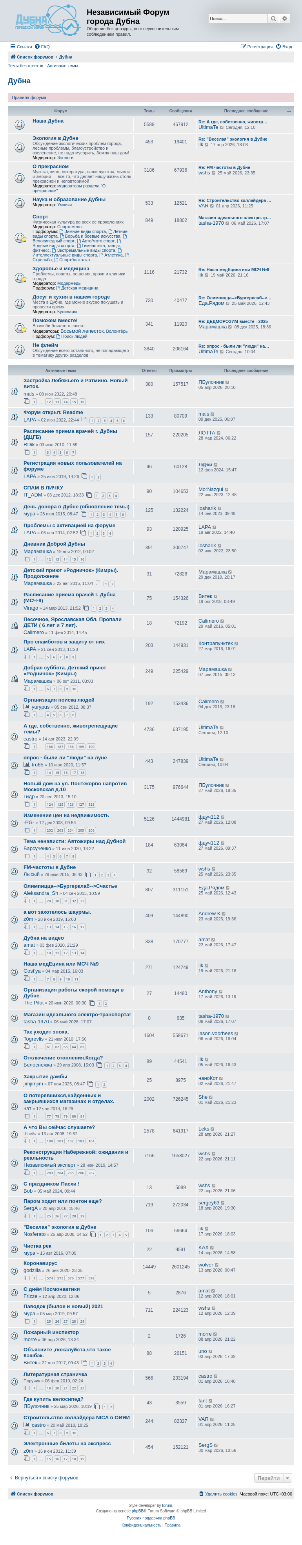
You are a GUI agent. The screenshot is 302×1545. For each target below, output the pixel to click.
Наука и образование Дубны (69, 199)
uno (202, 1351)
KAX (203, 1247)
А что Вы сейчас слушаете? (59, 1127)
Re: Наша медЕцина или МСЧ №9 (233, 269)
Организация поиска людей (59, 700)
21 (65, 1388)
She (202, 1097)
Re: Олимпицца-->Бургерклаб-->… (234, 297)
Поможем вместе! (55, 320)
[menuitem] (42, 46)
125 (60, 804)
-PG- (29, 822)
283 (50, 1172)
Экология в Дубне (55, 138)
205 (81, 830)
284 (60, 1172)
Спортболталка (72, 259)
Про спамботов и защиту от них (64, 642)
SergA (31, 1208)
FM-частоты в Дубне (50, 867)
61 (49, 1046)
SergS (205, 1445)
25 (49, 1216)
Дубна (19, 81)
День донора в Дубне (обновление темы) (76, 507)
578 (91, 1278)
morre (30, 1339)
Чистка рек (37, 1246)
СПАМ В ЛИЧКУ (43, 488)
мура (29, 514)
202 (50, 830)
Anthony (207, 991)
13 (57, 401)
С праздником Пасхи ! (52, 1184)
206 (91, 830)
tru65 (38, 765)
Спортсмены (69, 226)
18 (82, 772)
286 (81, 1172)
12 (49, 401)
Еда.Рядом (211, 303)
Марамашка (212, 327)
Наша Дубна (48, 121)
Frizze (30, 1296)
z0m (28, 919)
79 (65, 1116)
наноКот (208, 1078)
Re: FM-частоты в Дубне (224, 167)
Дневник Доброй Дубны (54, 544)
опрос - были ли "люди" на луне (65, 758)
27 (65, 1216)
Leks (203, 1129)
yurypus (41, 707)
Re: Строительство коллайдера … (234, 200)
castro (30, 739)
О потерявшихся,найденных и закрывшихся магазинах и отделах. (69, 1098)
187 (60, 746)
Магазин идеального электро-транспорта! (77, 1014)
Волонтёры (117, 331)
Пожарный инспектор (51, 1332)
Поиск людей (71, 336)
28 (74, 1216)
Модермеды (69, 283)
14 (65, 401)
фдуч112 (208, 817)
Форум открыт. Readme (53, 412)
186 (50, 746)
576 (70, 1278)
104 (91, 1141)
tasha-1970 (211, 223)
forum (167, 1505)
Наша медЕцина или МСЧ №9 (61, 964)
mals (29, 394)
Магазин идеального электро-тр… (234, 217)
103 (81, 1141)
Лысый (32, 874)
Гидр (29, 796)
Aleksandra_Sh (41, 893)
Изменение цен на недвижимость (66, 815)
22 (74, 1388)
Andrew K (209, 913)
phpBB (138, 1511)
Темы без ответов (25, 65)
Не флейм (45, 345)
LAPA (30, 420)
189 (81, 746)
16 (82, 401)
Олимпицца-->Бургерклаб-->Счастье (70, 886)
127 (81, 804)
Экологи (65, 157)
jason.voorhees (215, 1033)
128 (91, 804)
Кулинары (67, 311)
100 (50, 1141)
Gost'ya (32, 971)
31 (65, 901)
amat (29, 945)
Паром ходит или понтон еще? (63, 1201)
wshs (204, 173)
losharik (207, 508)
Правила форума (29, 97)
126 (70, 804)
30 (57, 901)
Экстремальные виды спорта (83, 250)
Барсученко (37, 848)
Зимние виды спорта (82, 231)
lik (200, 144)
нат (27, 1108)
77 (49, 1116)
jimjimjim (33, 1084)
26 (57, 1216)
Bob (28, 1191)
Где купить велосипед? (54, 1399)
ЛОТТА (206, 433)
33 (82, 901)
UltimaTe (208, 127)
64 (74, 1046)
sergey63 (208, 1203)
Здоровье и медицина (61, 268)
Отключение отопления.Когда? (63, 1058)
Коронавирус (40, 1263)
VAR (203, 206)
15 (74, 401)
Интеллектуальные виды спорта (78, 252)
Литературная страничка (55, 1374)
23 (82, 1388)
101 (60, 1141)
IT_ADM (33, 495)
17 (74, 772)
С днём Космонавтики (52, 1289)
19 (49, 1388)
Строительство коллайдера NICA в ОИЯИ (77, 1417)
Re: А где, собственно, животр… (232, 121)
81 (82, 1116)
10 (74, 688)
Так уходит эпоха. (46, 1032)
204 (70, 830)
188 (70, 746)
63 (65, 1046)
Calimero (34, 632)
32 (74, 901)
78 (57, 1116)
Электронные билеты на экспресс (67, 1443)
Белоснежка (38, 1065)
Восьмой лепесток (82, 331)
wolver (205, 1265)
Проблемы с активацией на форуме (69, 525)
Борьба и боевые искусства (90, 236)
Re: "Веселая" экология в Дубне (232, 139)
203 (60, 830)
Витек (205, 596)
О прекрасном (51, 166)
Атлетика (110, 255)
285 (70, 1172)
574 (50, 1278)
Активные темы (62, 65)
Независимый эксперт (50, 1165)
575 (60, 1278)
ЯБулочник (211, 382)
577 (81, 1278)
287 (91, 1172)
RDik (29, 444)
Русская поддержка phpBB (151, 1518)
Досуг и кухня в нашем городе (71, 297)
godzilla (32, 1270)
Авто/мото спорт (96, 240)
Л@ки (205, 464)
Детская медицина (77, 288)
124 (50, 804)
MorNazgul (210, 489)
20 (57, 1388)
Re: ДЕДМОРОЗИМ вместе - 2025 (233, 321)
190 (91, 746)
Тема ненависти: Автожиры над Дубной (75, 841)
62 (57, 1046)
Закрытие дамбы (45, 1076)
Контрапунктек (215, 643)
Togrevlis (34, 1039)
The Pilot (34, 1003)
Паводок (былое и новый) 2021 (63, 1306)
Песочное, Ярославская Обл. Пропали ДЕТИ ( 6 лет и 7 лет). (73, 622)
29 (49, 901)
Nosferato (34, 1234)
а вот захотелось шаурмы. (57, 912)
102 (70, 1141)
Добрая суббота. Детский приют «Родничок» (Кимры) (65, 670)
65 (82, 1046)
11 (57, 952)
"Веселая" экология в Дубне (60, 1227)
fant (202, 1401)
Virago (31, 608)
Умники (64, 204)
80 (74, 1116)
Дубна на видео (44, 938)
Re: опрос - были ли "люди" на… (233, 346)
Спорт (40, 217)
